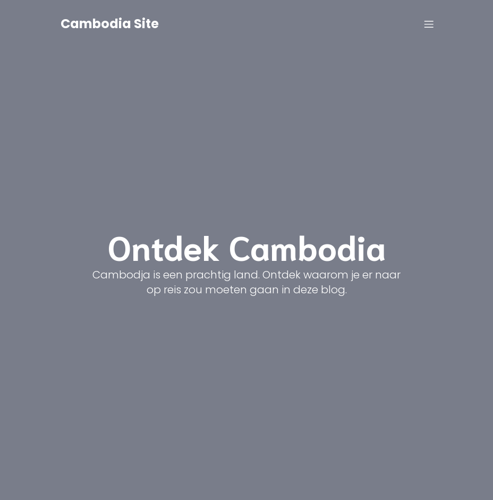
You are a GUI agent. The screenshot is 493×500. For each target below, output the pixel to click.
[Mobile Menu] (429, 24)
